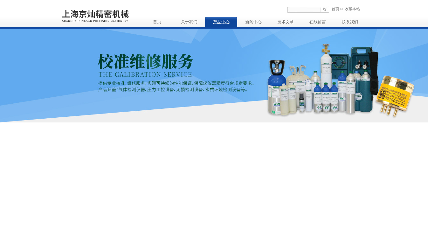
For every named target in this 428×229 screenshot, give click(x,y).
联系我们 (350, 21)
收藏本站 (352, 9)
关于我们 (189, 21)
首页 (335, 9)
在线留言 (317, 21)
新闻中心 (253, 21)
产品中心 (221, 21)
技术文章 (285, 21)
